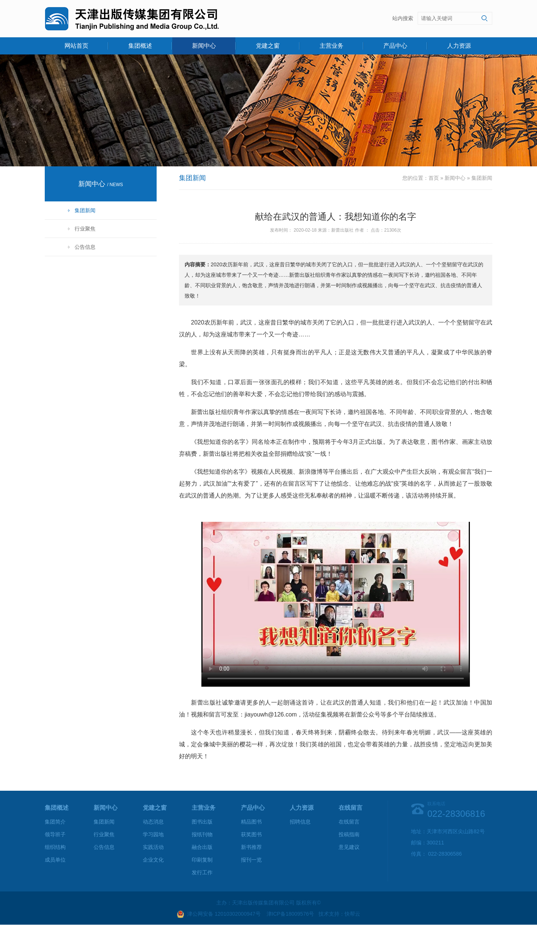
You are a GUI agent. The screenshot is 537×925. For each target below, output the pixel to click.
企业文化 (153, 860)
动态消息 (153, 822)
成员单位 (55, 860)
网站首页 (76, 46)
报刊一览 (251, 860)
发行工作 (202, 872)
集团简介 (55, 822)
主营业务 (331, 46)
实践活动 (153, 847)
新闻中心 (204, 46)
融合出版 (202, 847)
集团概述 (140, 46)
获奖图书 (251, 834)
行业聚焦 (85, 229)
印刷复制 (202, 860)
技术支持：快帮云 (339, 914)
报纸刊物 (202, 834)
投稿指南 (349, 834)
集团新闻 (85, 210)
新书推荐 (251, 847)
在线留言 (349, 822)
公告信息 (85, 247)
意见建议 (349, 847)
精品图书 (251, 822)
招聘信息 (300, 822)
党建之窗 (268, 46)
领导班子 (55, 834)
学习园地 (153, 834)
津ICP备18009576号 (290, 914)
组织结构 (55, 847)
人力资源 (459, 46)
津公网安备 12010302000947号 (224, 914)
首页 (433, 178)
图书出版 (202, 822)
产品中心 (395, 46)
